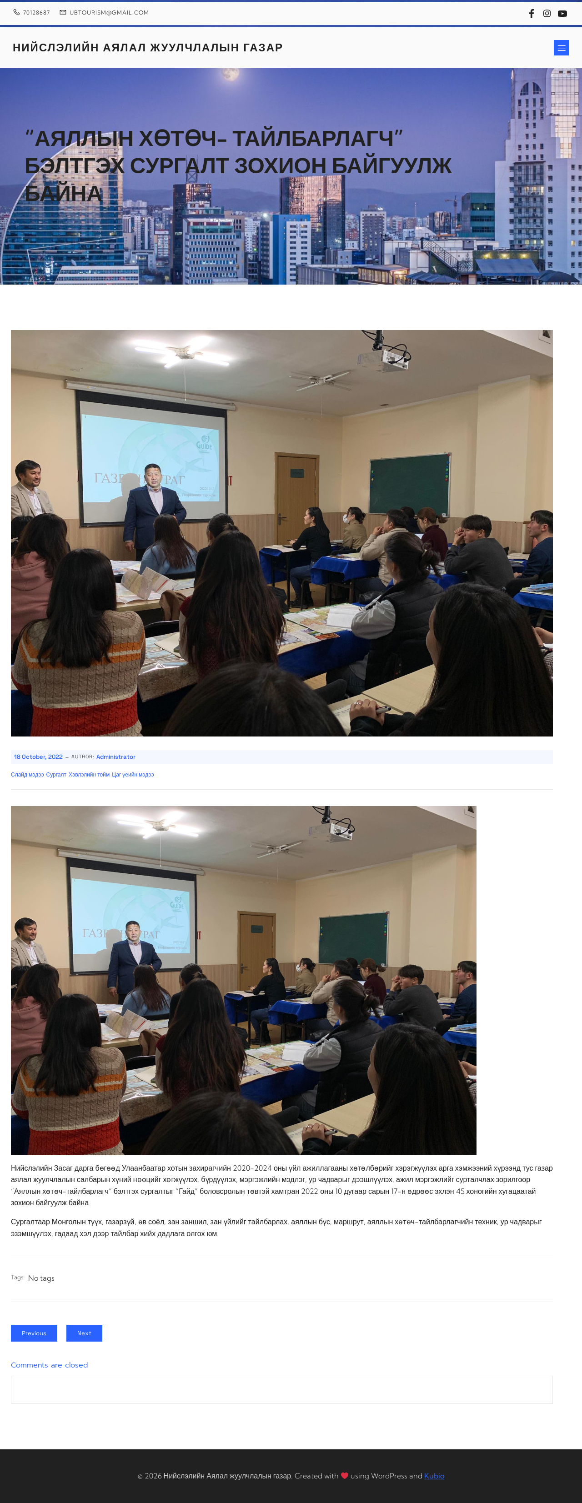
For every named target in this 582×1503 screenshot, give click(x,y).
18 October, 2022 (38, 757)
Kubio (434, 1475)
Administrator (115, 757)
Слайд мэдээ (27, 774)
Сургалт (56, 774)
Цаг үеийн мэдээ (133, 774)
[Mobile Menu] (561, 47)
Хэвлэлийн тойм (89, 774)
